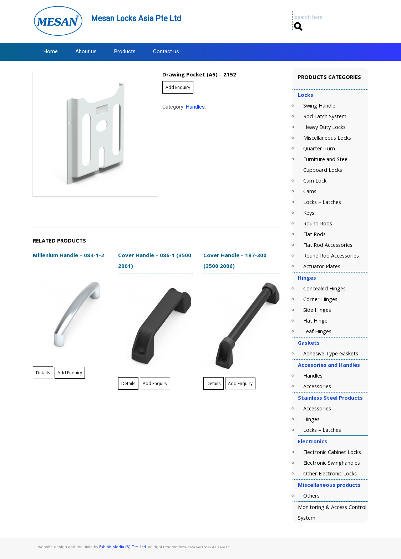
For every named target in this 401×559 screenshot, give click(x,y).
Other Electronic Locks (330, 473)
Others (311, 495)
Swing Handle (319, 105)
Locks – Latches (322, 202)
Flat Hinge (315, 320)
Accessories (317, 386)
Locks (305, 94)
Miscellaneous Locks (327, 137)
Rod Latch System (324, 116)
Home (51, 51)
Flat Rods (314, 234)
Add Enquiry (178, 87)
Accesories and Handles (329, 364)
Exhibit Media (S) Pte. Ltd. (123, 547)
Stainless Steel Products (330, 397)
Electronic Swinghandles (331, 462)
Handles (195, 107)
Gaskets (309, 342)
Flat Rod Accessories (327, 244)
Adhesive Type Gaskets (330, 353)
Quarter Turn (319, 148)
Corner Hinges (320, 299)
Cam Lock (314, 180)
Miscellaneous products (329, 484)
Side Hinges (317, 309)
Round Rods (317, 223)
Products (125, 51)
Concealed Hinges (324, 288)
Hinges (307, 277)
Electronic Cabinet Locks (332, 452)
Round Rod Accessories (331, 255)
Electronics (312, 441)
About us (86, 51)
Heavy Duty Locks (324, 127)
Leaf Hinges (317, 331)
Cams (309, 191)
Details (43, 373)
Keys (308, 212)
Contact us (166, 51)
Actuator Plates (321, 266)
